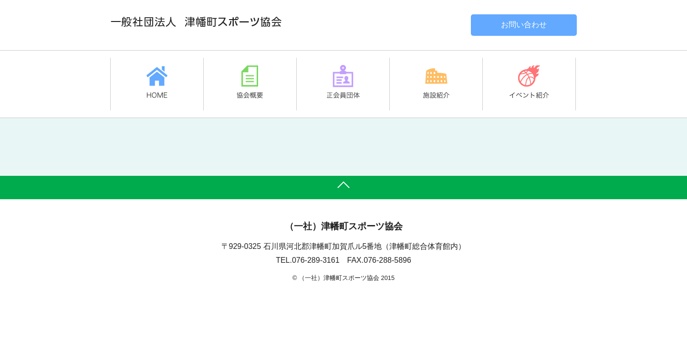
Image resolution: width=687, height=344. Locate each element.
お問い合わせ (524, 25)
